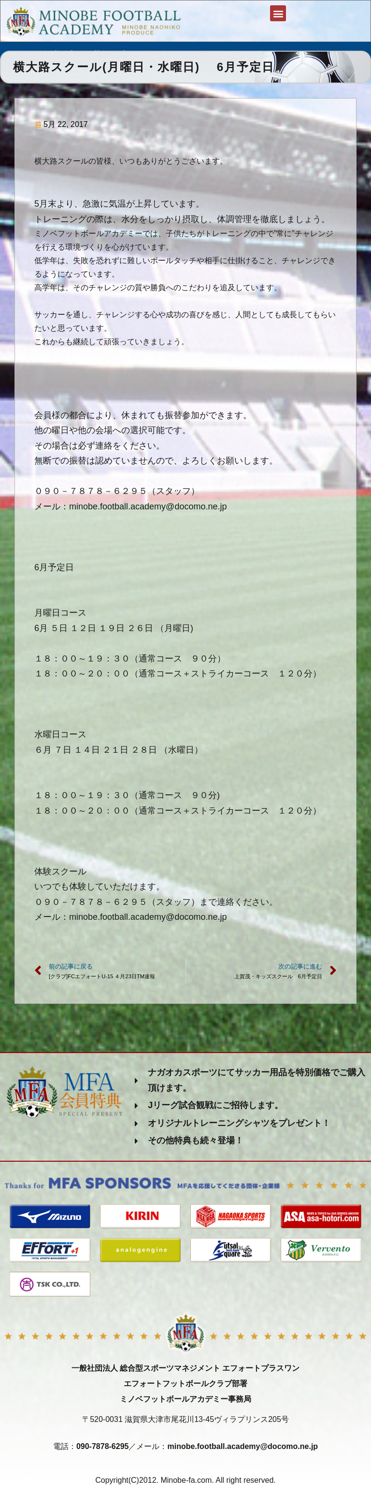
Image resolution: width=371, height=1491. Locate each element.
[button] (277, 14)
